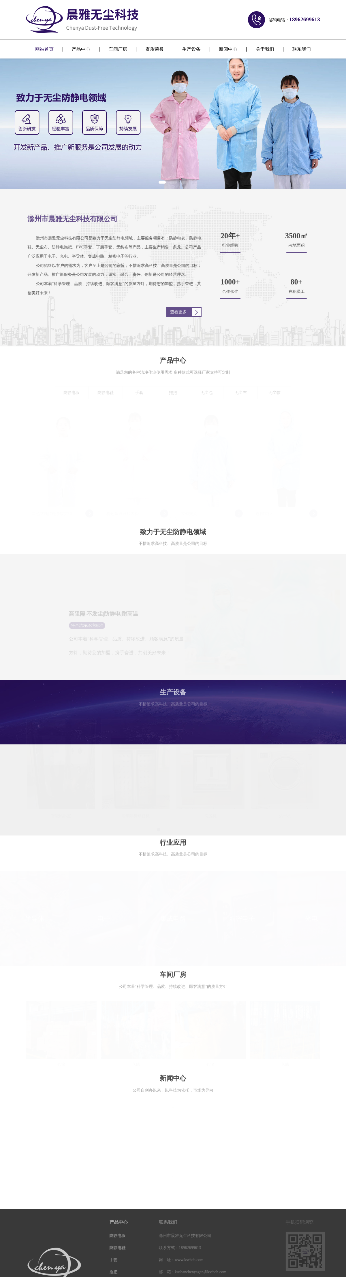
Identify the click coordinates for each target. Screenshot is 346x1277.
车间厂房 (118, 49)
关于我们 (265, 49)
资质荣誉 (154, 49)
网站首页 (44, 49)
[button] (162, 182)
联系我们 (301, 49)
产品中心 (81, 49)
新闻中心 (228, 49)
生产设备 (191, 49)
